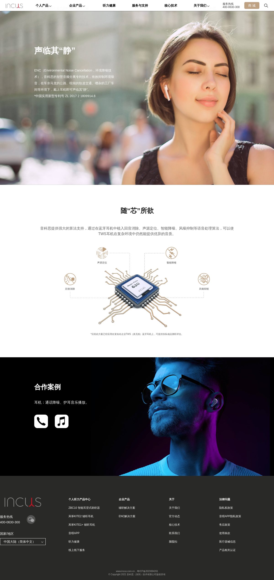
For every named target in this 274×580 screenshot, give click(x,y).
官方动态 (174, 516)
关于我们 (174, 507)
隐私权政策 (226, 507)
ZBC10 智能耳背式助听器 (84, 507)
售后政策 (224, 524)
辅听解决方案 (127, 507)
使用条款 (224, 533)
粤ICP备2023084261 (147, 571)
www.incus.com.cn (125, 571)
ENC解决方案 (127, 516)
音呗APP (73, 533)
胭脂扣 (173, 541)
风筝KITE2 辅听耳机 (80, 516)
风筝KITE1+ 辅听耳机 (81, 524)
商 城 (252, 5)
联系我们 (174, 533)
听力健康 (73, 541)
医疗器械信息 (227, 541)
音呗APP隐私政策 (230, 516)
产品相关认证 (227, 550)
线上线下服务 (76, 550)
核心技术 (174, 524)
